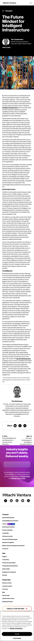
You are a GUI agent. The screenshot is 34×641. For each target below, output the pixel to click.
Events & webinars (7, 530)
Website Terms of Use (18, 478)
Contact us (5, 548)
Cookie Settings (17, 638)
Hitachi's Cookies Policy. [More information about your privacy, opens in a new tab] (16, 628)
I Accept (17, 634)
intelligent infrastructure (10, 108)
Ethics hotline (6, 569)
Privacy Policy (25, 476)
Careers (4, 524)
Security (4, 575)
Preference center (7, 536)
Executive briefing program (9, 539)
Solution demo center (8, 598)
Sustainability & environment (10, 521)
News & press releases (8, 527)
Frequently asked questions (10, 566)
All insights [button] (7, 11)
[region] (17, 626)
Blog (3, 592)
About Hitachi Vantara (8, 517)
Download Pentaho (7, 601)
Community (5, 559)
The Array (5, 589)
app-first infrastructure (23, 359)
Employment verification (9, 572)
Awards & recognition (8, 542)
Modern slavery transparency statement (13, 545)
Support (4, 556)
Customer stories (7, 586)
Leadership (5, 533)
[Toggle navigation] (30, 3)
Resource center (7, 583)
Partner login (5, 595)
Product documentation (9, 563)
